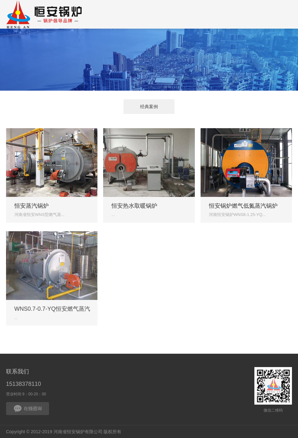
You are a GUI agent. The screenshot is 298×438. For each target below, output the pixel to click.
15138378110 (23, 384)
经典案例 (149, 107)
